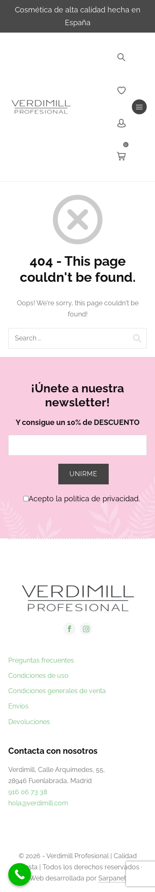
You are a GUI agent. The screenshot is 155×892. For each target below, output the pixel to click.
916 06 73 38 (27, 792)
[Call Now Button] (19, 874)
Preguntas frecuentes (41, 660)
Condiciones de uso (38, 676)
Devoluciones (29, 722)
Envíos (18, 706)
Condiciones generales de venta (57, 691)
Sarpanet (112, 878)
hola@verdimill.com (38, 803)
